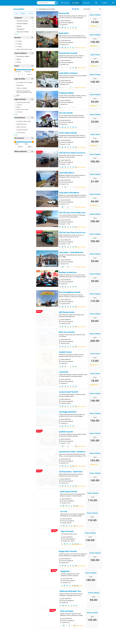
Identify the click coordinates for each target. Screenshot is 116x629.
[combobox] (92, 9)
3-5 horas (19, 44)
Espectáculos (20, 29)
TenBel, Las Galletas (22, 88)
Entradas (19, 26)
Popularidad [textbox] (92, 9)
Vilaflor (18, 107)
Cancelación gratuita (22, 129)
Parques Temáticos (22, 23)
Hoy (16, 13)
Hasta (26, 144)
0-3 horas (19, 41)
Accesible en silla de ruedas (24, 121)
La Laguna (19, 105)
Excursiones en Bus (22, 21)
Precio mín (18, 71)
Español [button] (104, 3)
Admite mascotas (21, 127)
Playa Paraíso (20, 85)
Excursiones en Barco (23, 32)
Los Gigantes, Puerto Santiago (24, 82)
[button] (96, 3)
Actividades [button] (75, 3)
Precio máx (27, 71)
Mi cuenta (86, 3)
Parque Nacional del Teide (23, 102)
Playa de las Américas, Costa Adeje (24, 94)
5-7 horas (19, 46)
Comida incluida (21, 132)
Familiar (19, 62)
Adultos (19, 59)
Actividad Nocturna (22, 124)
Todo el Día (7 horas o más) (24, 49)
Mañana (23, 13)
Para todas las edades (23, 56)
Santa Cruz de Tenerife (22, 109)
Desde (16, 144)
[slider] (15, 70)
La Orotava (19, 112)
